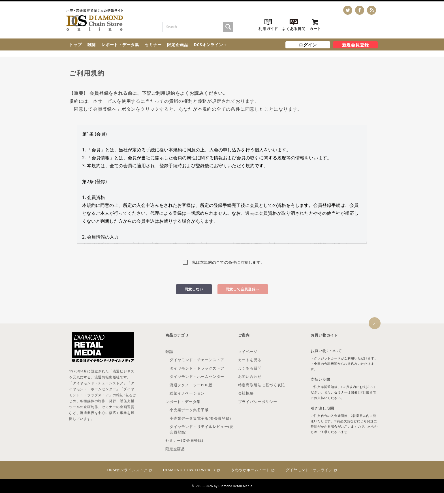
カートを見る (250, 359)
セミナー (153, 44)
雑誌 (91, 44)
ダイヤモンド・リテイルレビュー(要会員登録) (202, 429)
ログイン (308, 45)
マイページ (248, 351)
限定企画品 (177, 44)
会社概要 (246, 393)
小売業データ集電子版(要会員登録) (200, 418)
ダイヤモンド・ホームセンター (197, 376)
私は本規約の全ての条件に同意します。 (228, 262)
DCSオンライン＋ (210, 44)
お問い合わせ (250, 376)
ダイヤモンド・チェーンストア (197, 359)
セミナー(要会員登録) (184, 440)
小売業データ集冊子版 (189, 409)
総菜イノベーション (187, 393)
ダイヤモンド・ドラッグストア (197, 368)
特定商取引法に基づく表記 (261, 384)
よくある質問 (250, 368)
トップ (75, 44)
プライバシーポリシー (257, 401)
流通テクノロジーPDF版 (191, 384)
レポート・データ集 (120, 44)
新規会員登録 (355, 45)
